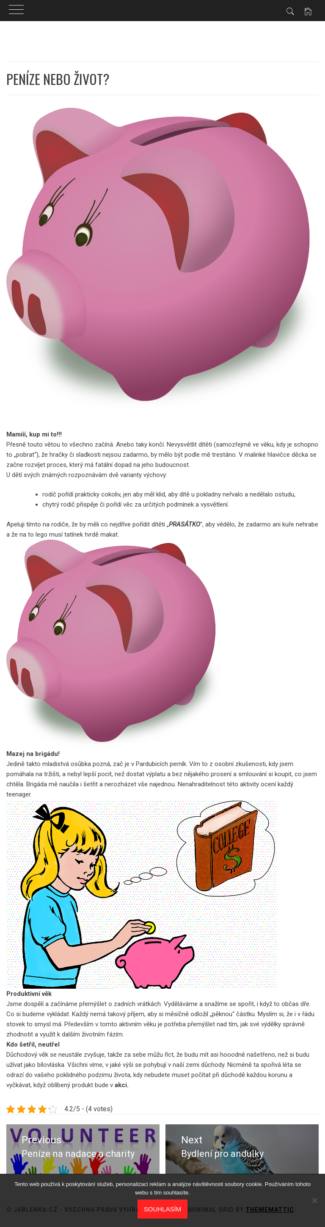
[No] (314, 1200)
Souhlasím (162, 1209)
